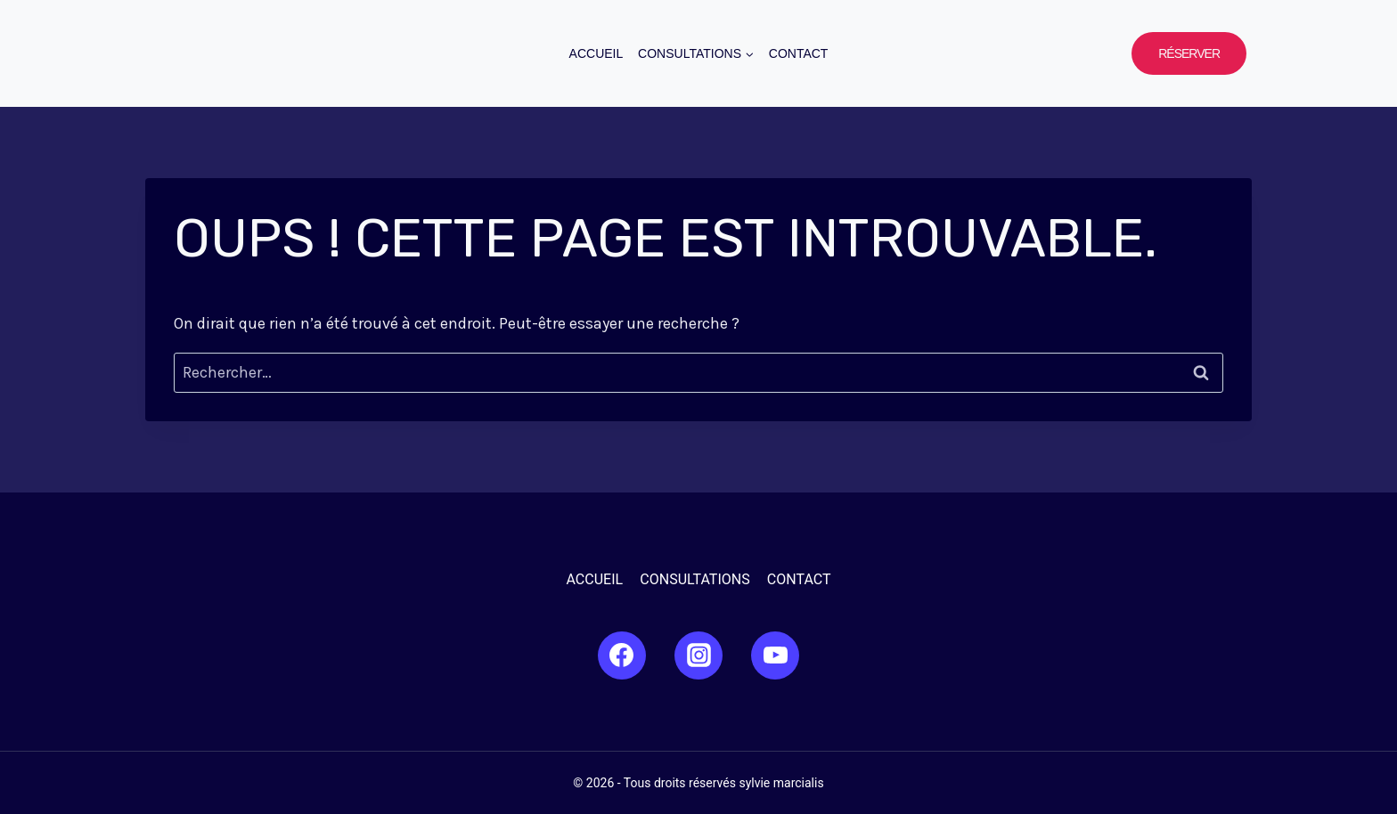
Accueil (596, 53)
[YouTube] (775, 655)
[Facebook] (622, 655)
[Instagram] (698, 655)
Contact (799, 53)
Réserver (1189, 53)
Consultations (694, 579)
